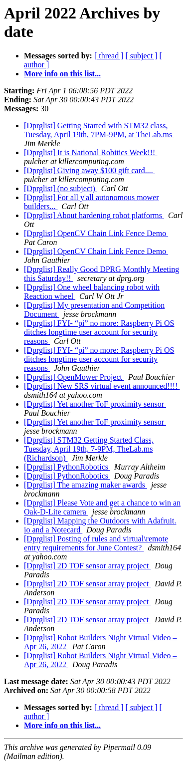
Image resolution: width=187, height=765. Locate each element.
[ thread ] (109, 55)
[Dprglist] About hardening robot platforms (94, 215)
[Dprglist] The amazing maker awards (85, 485)
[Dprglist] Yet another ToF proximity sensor (95, 404)
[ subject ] (142, 55)
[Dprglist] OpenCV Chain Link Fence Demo (96, 233)
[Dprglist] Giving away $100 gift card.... (89, 170)
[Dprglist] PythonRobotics (67, 467)
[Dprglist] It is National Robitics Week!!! (90, 152)
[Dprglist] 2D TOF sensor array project (87, 565)
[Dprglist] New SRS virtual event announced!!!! (102, 386)
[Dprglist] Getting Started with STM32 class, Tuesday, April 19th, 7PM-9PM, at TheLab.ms (99, 130)
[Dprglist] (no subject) (60, 188)
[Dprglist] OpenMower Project (74, 377)
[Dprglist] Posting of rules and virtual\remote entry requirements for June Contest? (96, 543)
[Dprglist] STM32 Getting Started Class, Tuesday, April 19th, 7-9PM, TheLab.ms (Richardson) (89, 449)
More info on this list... (62, 73)
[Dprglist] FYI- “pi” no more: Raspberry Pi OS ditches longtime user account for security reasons (99, 332)
